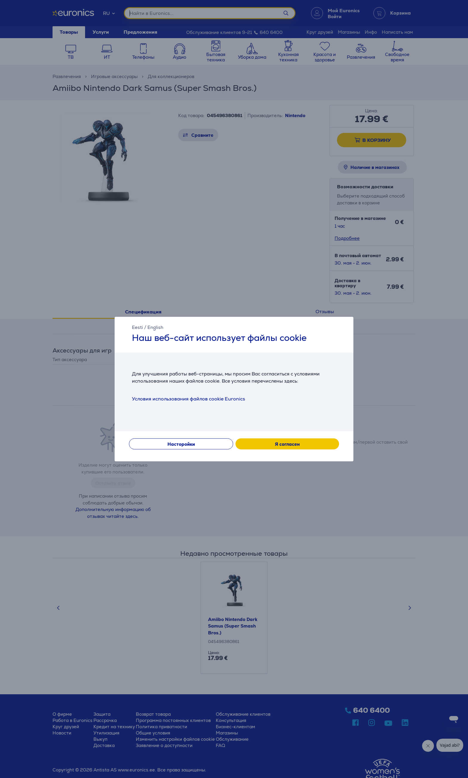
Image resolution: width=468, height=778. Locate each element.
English (155, 327)
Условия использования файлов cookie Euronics (188, 399)
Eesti (137, 327)
